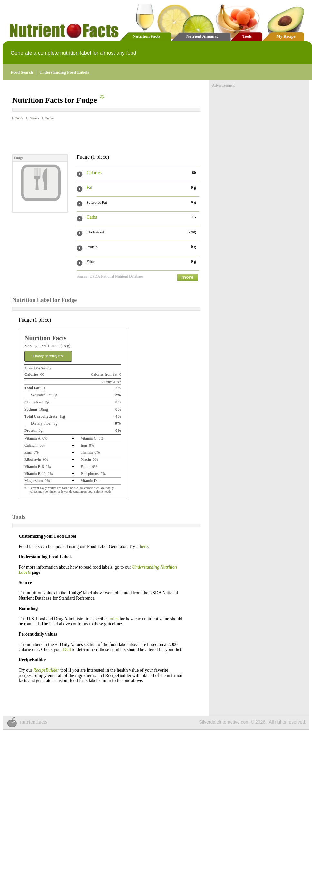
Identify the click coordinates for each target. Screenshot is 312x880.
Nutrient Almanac (202, 36)
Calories (94, 172)
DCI (67, 649)
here (144, 546)
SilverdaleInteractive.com (224, 721)
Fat (89, 187)
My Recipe (286, 36)
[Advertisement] (87, 137)
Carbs (91, 217)
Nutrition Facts (146, 36)
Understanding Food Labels (64, 72)
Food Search (22, 72)
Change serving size (48, 356)
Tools (247, 36)
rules (114, 618)
